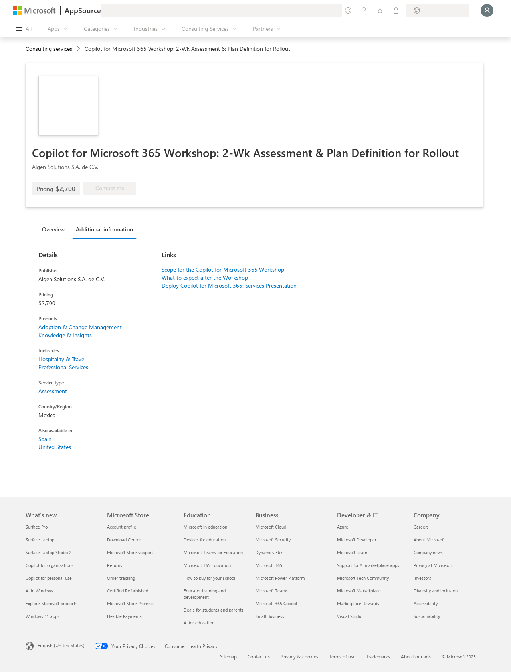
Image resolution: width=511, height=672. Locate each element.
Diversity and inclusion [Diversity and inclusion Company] (436, 591)
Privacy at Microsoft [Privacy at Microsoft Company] (433, 565)
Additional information (104, 229)
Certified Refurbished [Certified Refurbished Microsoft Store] (127, 591)
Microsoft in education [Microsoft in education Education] (205, 527)
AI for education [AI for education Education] (199, 623)
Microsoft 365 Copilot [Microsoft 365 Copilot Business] (276, 603)
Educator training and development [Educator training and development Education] (205, 594)
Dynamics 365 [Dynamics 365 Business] (269, 552)
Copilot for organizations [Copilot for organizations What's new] (49, 565)
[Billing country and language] (437, 10)
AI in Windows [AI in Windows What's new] (39, 591)
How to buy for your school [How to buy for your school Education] (209, 578)
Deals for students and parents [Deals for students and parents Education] (214, 610)
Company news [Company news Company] (428, 552)
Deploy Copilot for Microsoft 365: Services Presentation (229, 285)
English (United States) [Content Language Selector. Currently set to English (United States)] (61, 645)
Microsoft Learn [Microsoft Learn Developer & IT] (352, 552)
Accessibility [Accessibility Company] (426, 603)
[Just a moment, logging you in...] (487, 10)
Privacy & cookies (299, 656)
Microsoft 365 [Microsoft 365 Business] (269, 565)
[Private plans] (396, 10)
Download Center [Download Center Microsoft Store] (124, 540)
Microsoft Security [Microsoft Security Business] (273, 540)
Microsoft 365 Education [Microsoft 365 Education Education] (207, 565)
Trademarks (378, 656)
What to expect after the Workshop (205, 277)
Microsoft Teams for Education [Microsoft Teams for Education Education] (213, 552)
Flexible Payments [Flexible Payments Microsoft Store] (124, 616)
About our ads (416, 656)
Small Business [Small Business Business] (270, 616)
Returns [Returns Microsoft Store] (114, 565)
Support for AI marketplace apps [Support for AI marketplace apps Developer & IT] (368, 565)
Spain (44, 439)
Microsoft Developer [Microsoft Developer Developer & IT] (356, 540)
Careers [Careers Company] (421, 527)
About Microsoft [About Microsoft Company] (429, 540)
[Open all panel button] (24, 29)
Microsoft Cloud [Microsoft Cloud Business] (271, 527)
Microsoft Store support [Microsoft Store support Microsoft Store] (130, 552)
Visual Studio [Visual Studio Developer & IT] (349, 616)
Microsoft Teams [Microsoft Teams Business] (272, 591)
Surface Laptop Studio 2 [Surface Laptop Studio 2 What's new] (48, 552)
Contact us (259, 656)
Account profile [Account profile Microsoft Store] (121, 527)
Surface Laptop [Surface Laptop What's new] (40, 540)
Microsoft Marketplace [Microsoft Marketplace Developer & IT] (359, 591)
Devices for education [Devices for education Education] (205, 540)
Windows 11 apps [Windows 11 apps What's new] (42, 616)
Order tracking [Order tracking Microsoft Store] (121, 578)
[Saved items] (380, 10)
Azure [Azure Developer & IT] (342, 527)
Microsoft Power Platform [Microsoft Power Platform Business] (280, 578)
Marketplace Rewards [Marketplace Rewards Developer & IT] (358, 603)
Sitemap (228, 656)
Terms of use (342, 656)
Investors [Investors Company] (422, 578)
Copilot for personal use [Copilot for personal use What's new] (49, 578)
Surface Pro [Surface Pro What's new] (37, 527)
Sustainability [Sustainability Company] (427, 616)
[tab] (55, 229)
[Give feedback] (348, 10)
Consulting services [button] (49, 48)
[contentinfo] (79, 49)
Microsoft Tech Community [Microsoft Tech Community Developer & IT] (363, 578)
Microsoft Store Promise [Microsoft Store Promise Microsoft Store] (130, 603)
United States (54, 447)
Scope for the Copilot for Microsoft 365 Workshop (223, 269)
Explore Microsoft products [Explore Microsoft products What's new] (51, 603)
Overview (53, 229)
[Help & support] (364, 10)
